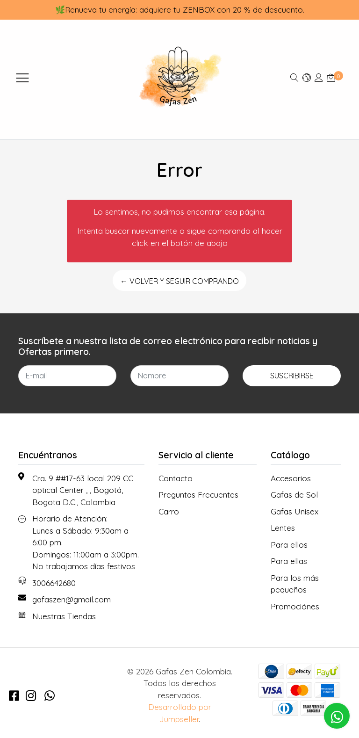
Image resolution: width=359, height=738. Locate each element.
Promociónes (295, 606)
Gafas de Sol (294, 494)
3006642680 (54, 583)
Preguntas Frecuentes (198, 494)
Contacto (175, 478)
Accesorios (291, 478)
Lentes (283, 528)
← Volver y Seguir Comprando (179, 281)
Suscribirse (292, 375)
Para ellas (289, 561)
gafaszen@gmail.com (71, 599)
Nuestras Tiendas (64, 616)
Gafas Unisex (294, 511)
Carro (168, 511)
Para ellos (289, 545)
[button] (307, 77)
